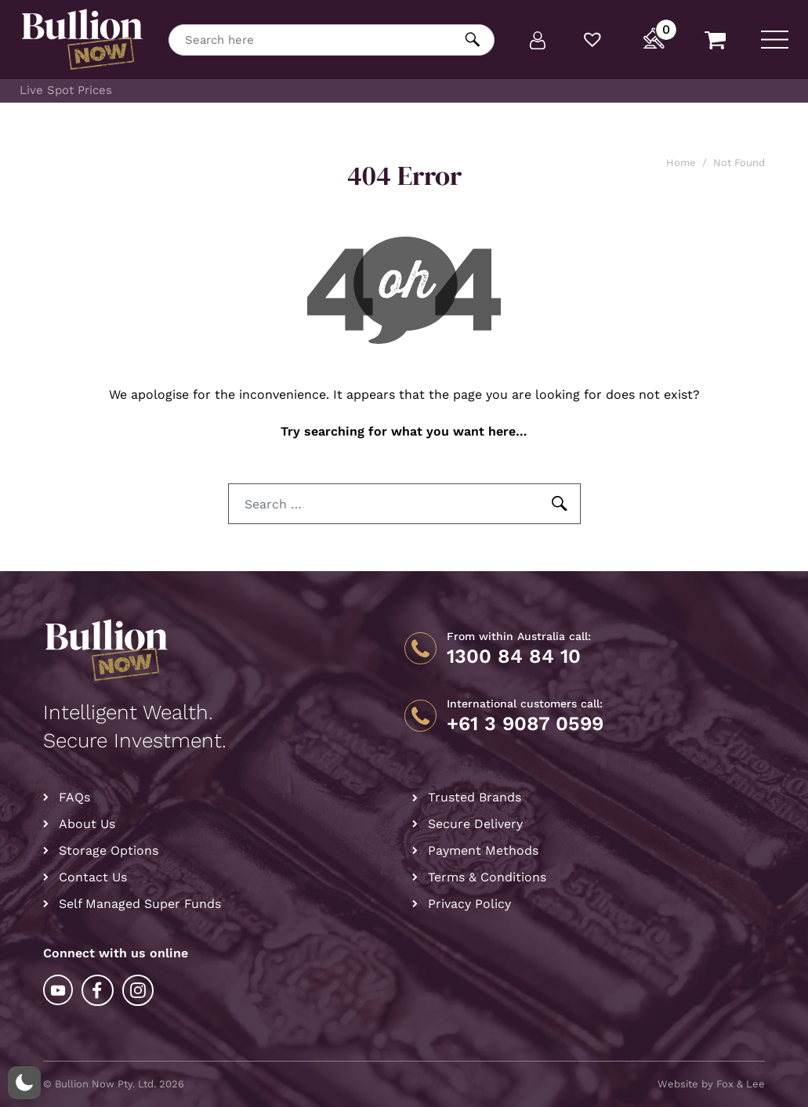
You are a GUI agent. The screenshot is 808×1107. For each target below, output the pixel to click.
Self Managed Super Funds (140, 903)
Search (473, 39)
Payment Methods (483, 850)
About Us (87, 823)
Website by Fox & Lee (711, 1084)
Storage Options (108, 850)
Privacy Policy (469, 903)
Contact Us (93, 877)
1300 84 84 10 (514, 656)
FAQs (74, 797)
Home (681, 162)
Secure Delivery (475, 823)
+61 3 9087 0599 (525, 723)
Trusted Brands (474, 797)
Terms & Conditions (487, 877)
